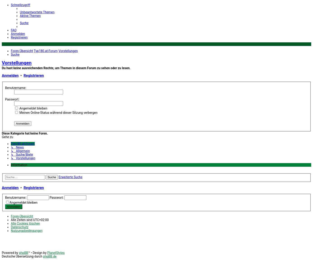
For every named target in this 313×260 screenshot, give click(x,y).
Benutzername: (15, 88)
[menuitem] (37, 12)
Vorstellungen (17, 63)
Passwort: (12, 99)
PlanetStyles (55, 253)
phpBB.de (50, 256)
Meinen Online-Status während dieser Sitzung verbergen (56, 112)
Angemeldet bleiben (31, 108)
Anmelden (10, 75)
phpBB (23, 253)
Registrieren (34, 75)
